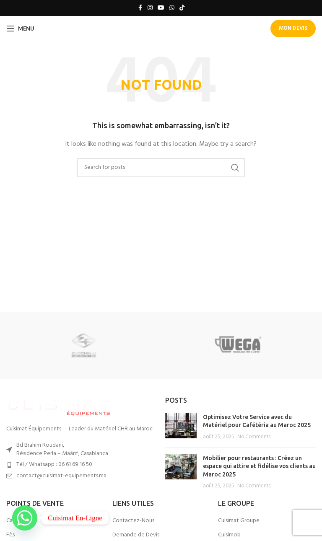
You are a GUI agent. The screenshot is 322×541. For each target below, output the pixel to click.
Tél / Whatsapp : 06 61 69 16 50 (54, 464)
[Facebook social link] (140, 8)
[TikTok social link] (182, 8)
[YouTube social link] (161, 8)
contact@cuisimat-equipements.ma (61, 476)
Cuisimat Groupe (239, 521)
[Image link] (58, 406)
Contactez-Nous (133, 521)
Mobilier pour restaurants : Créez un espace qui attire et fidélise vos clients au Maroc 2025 (259, 466)
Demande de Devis (135, 535)
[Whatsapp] (24, 518)
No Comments (253, 437)
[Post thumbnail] (181, 427)
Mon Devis (293, 28)
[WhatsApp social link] (172, 8)
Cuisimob (229, 535)
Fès (10, 535)
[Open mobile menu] (20, 28)
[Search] (161, 167)
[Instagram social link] (150, 8)
